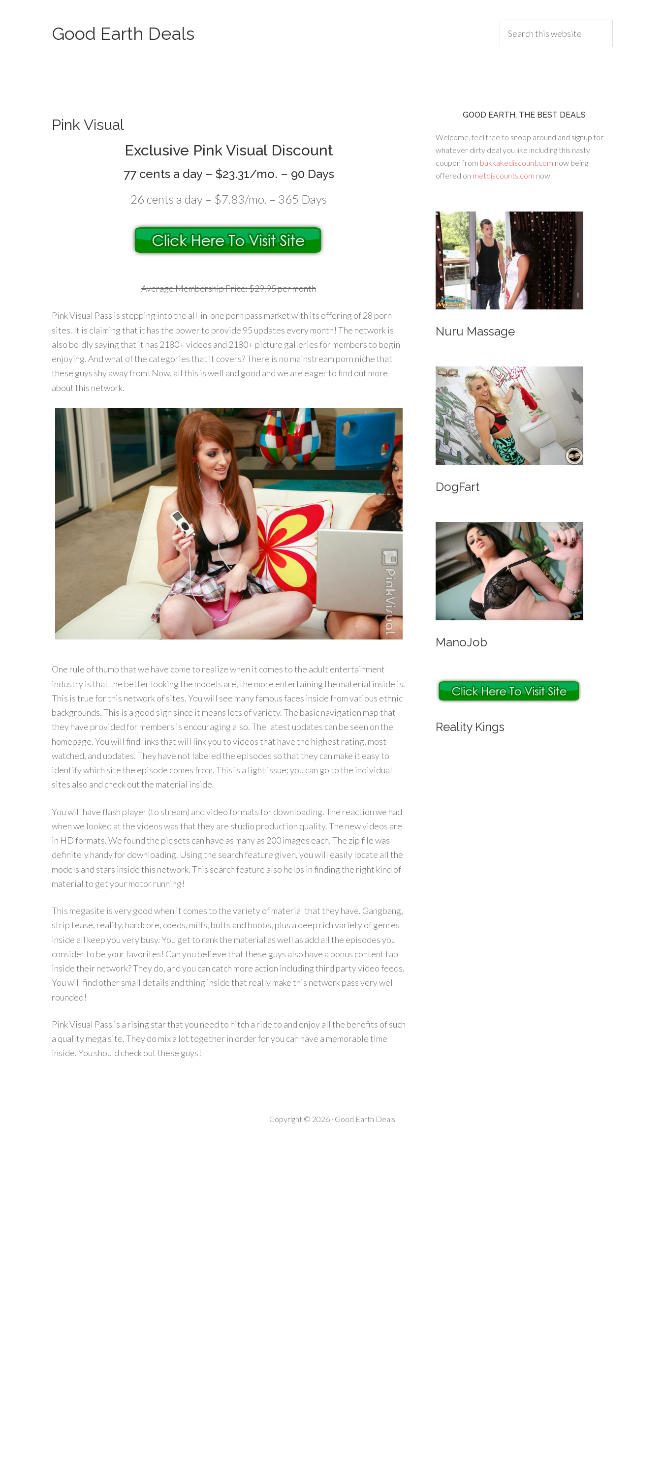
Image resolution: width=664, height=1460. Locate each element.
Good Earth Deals (123, 33)
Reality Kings (470, 727)
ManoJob (461, 642)
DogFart (457, 487)
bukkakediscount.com (516, 162)
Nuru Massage (475, 331)
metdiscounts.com (504, 175)
